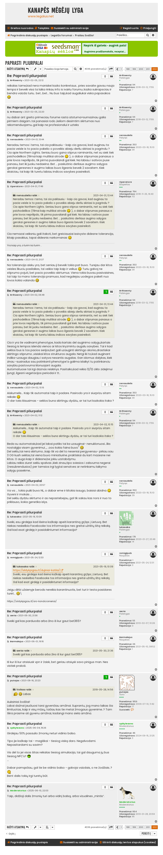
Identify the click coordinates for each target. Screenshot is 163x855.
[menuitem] (41, 28)
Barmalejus (125, 637)
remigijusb (125, 553)
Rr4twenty (125, 75)
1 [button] (121, 69)
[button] (111, 69)
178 (134, 537)
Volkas (20, 689)
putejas (123, 692)
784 (134, 191)
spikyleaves (126, 723)
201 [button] (148, 69)
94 (133, 85)
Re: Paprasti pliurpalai (27, 76)
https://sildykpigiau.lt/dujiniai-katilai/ (36, 570)
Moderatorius (127, 802)
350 (134, 144)
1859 (134, 701)
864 (134, 811)
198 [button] (128, 69)
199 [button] (134, 69)
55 (133, 620)
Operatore (125, 182)
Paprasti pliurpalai (24, 63)
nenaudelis (125, 135)
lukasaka (124, 527)
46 (133, 733)
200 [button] (141, 69)
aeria (122, 611)
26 (133, 644)
